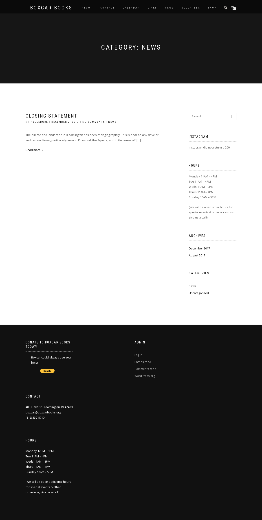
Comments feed (145, 369)
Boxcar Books (51, 8)
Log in (138, 355)
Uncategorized (199, 293)
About (87, 7)
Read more (33, 150)
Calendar (131, 7)
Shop (212, 7)
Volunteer (191, 7)
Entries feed (142, 362)
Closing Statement (51, 116)
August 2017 (197, 255)
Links (152, 7)
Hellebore (39, 121)
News (169, 7)
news (112, 121)
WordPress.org (144, 376)
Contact (107, 7)
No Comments (93, 121)
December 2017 (199, 248)
